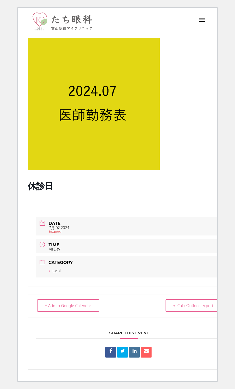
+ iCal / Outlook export (193, 305)
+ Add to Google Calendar (68, 305)
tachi (55, 270)
